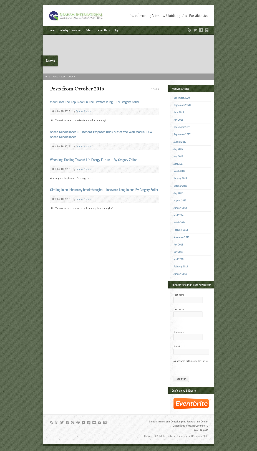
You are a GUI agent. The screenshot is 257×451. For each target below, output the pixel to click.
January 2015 (180, 207)
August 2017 (179, 141)
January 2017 (180, 178)
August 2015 (179, 200)
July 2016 (178, 193)
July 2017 (178, 149)
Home (51, 30)
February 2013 (180, 266)
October (71, 76)
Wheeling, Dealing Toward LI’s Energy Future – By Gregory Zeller (93, 160)
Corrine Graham (83, 111)
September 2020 (182, 105)
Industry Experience (69, 30)
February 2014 (180, 229)
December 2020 (181, 97)
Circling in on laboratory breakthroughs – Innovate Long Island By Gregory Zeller (104, 190)
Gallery (88, 30)
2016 (63, 76)
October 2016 (180, 186)
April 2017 (178, 163)
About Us (102, 30)
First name (178, 294)
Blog (116, 30)
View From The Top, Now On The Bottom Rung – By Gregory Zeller (94, 102)
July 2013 (178, 244)
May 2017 (178, 156)
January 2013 (180, 273)
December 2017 (181, 127)
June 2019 (178, 112)
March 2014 (179, 222)
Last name (178, 309)
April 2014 (178, 215)
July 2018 (178, 119)
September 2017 (181, 134)
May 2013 (178, 252)
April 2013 (178, 259)
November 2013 (181, 237)
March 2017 (179, 171)
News (55, 76)
